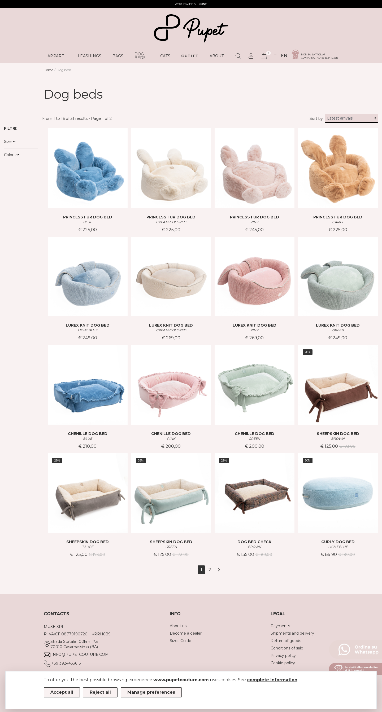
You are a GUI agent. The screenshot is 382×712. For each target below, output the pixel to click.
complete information (272, 679)
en (284, 55)
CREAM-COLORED (171, 222)
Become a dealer (186, 633)
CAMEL (338, 222)
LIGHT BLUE (87, 330)
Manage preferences (151, 692)
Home (48, 70)
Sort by (316, 118)
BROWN (338, 439)
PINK (254, 222)
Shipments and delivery (292, 633)
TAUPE (87, 547)
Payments (280, 625)
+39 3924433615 (66, 663)
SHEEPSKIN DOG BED (338, 433)
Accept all (61, 692)
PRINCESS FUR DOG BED (87, 217)
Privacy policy (283, 655)
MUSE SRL (54, 626)
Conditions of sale (287, 648)
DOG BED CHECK (254, 541)
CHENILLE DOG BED (87, 433)
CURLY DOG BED (338, 541)
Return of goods (286, 640)
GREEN (338, 330)
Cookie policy (283, 663)
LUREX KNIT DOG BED (88, 325)
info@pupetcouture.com (80, 654)
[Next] (219, 569)
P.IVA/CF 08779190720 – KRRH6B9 (77, 634)
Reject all (100, 692)
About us (178, 625)
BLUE (87, 222)
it (274, 55)
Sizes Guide (180, 640)
